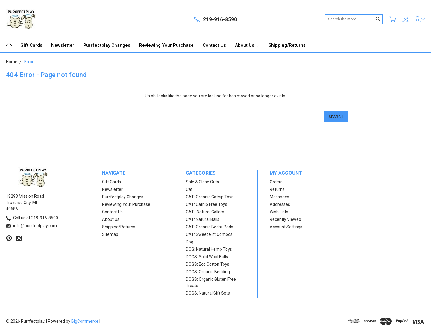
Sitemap (110, 233)
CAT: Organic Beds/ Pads (209, 225)
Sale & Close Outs (202, 180)
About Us (247, 45)
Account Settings (286, 225)
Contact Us (214, 45)
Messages (279, 195)
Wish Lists (279, 210)
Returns (277, 188)
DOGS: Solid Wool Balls (207, 255)
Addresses (280, 203)
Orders (276, 180)
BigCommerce (84, 320)
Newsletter (62, 45)
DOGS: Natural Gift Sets (208, 291)
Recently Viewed (285, 218)
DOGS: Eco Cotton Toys (207, 263)
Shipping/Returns (287, 45)
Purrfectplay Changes (106, 45)
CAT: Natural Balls (202, 218)
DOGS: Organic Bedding (208, 270)
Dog (189, 240)
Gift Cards (31, 45)
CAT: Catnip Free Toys (206, 203)
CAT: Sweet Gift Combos (209, 233)
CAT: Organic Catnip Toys (209, 195)
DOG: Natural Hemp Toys (209, 248)
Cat (189, 188)
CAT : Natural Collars (205, 210)
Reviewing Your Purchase (166, 45)
